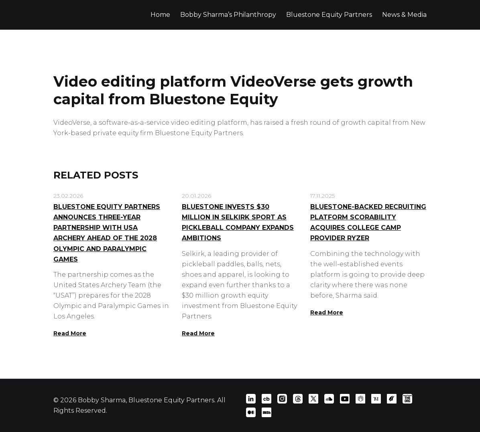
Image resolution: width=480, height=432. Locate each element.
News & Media (404, 14)
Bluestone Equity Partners (329, 14)
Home (160, 14)
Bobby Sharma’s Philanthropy (228, 14)
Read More (69, 333)
